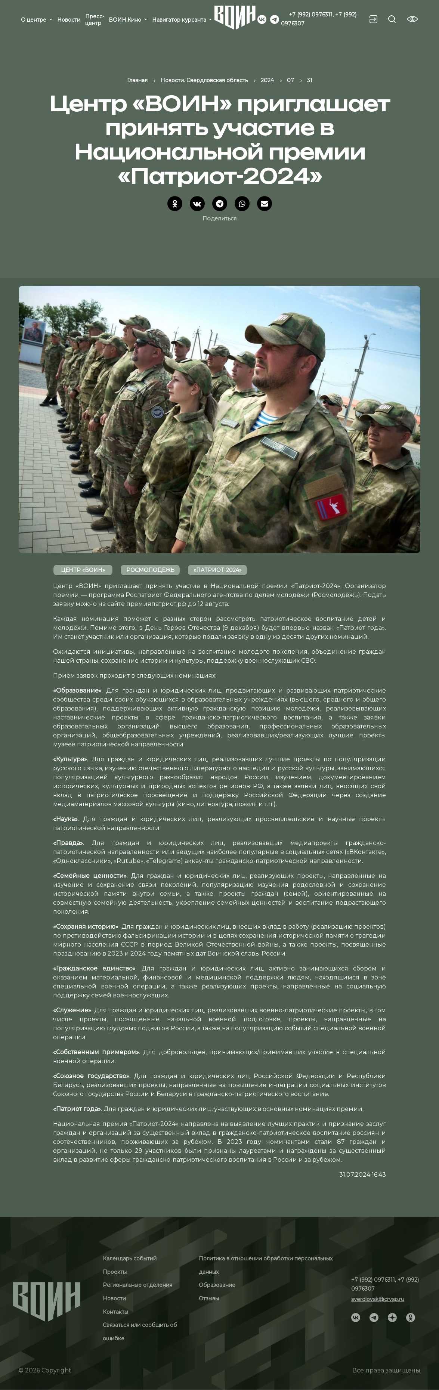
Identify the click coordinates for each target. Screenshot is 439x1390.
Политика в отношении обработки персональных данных (266, 1265)
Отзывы (209, 1298)
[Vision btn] (412, 19)
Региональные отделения (137, 1285)
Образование (217, 1285)
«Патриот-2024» (218, 570)
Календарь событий (130, 1258)
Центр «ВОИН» (83, 570)
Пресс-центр (94, 20)
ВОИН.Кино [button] (126, 19)
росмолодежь (150, 570)
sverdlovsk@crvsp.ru (377, 1299)
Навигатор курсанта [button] (180, 19)
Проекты (115, 1272)
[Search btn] (392, 19)
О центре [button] (34, 19)
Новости (68, 19)
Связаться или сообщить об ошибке (140, 1332)
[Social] (262, 18)
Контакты (115, 1312)
